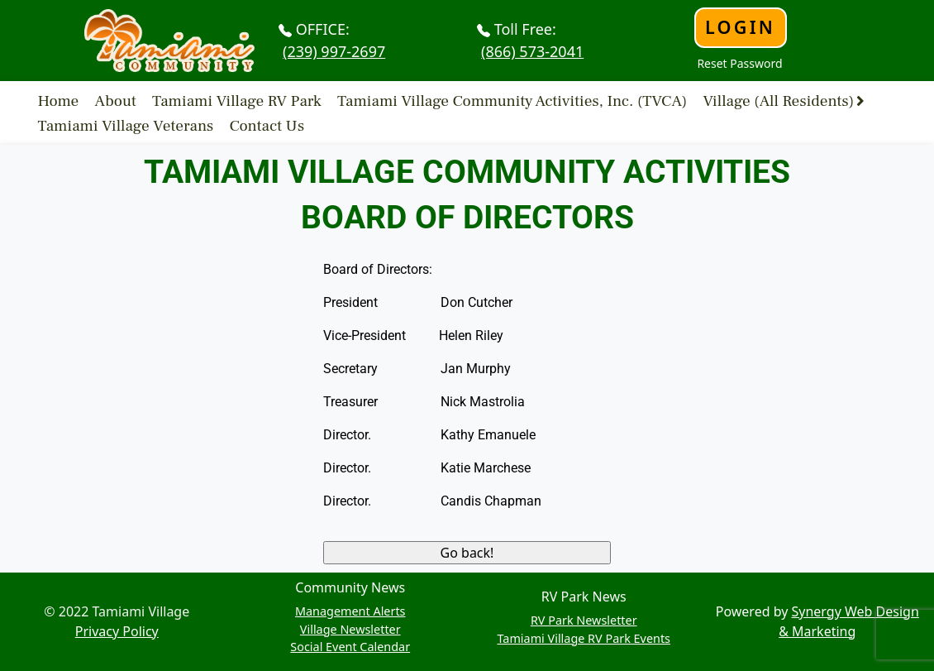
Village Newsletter (350, 629)
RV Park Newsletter (584, 620)
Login (740, 27)
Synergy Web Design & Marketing (849, 621)
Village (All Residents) (778, 100)
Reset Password (739, 63)
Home (58, 100)
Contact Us (267, 126)
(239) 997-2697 (334, 51)
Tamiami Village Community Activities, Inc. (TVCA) (512, 100)
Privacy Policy (117, 631)
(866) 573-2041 (532, 51)
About (115, 100)
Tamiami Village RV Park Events (583, 638)
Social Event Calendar (350, 646)
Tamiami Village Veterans (126, 126)
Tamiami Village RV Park (237, 100)
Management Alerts (350, 611)
